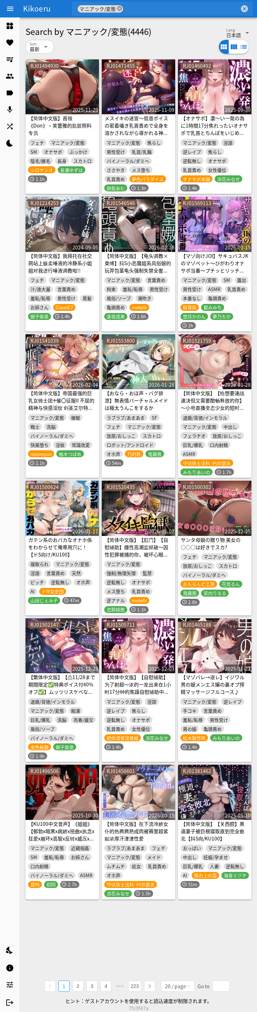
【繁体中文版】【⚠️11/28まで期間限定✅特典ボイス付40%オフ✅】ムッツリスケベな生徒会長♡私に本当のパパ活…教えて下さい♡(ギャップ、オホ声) (61, 695)
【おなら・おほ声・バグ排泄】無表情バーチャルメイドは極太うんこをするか (136, 400)
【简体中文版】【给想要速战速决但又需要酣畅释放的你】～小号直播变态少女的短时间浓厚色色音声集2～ (212, 403)
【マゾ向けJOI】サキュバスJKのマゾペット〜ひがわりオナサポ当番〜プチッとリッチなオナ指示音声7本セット (214, 266)
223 (135, 986)
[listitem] (10, 25)
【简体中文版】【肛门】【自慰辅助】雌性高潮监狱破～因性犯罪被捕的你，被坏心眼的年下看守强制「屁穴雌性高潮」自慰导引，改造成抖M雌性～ (138, 558)
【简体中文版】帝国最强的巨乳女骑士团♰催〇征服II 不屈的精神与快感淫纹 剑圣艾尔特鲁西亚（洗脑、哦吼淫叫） (61, 403)
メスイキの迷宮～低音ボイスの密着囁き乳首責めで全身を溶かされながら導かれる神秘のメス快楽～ (136, 129)
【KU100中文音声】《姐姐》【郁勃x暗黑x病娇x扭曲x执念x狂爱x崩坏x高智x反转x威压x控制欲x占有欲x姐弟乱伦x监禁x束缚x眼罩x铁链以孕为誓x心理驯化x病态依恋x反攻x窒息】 (61, 842)
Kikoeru (37, 8)
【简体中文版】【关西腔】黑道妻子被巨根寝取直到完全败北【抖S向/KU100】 (212, 831)
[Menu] (10, 9)
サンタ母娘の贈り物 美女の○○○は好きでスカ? (211, 543)
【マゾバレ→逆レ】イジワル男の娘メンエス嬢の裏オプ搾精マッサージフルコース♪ (212, 684)
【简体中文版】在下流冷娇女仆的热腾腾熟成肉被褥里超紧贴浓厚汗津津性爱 (136, 831)
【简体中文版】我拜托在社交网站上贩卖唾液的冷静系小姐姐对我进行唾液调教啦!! (60, 263)
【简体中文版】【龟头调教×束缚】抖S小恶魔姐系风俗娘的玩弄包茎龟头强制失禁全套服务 (138, 266)
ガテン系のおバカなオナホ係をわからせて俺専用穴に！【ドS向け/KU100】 (60, 547)
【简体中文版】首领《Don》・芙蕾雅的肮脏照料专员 (60, 125)
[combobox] (181, 9)
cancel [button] (119, 9)
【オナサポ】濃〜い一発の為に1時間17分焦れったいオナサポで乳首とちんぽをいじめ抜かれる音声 (214, 129)
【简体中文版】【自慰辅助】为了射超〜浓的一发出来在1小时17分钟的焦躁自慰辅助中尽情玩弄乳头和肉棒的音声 (138, 688)
